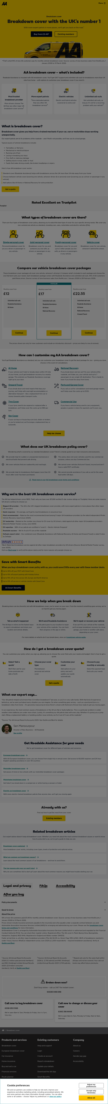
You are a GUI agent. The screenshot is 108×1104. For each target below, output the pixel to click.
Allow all (91, 1098)
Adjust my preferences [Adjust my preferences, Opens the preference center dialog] (91, 1085)
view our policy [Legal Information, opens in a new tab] (55, 1096)
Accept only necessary (91, 1092)
